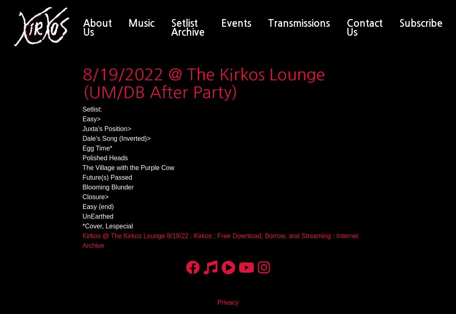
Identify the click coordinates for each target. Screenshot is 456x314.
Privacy (227, 302)
